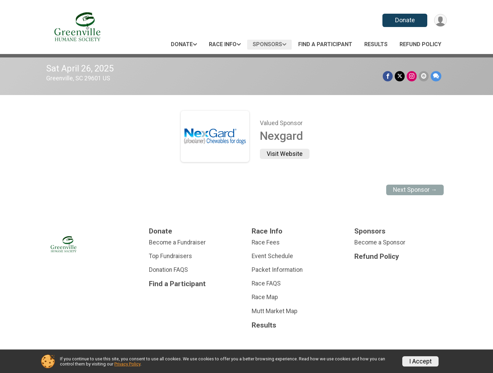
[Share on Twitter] (400, 76)
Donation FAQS (168, 269)
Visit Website (285, 153)
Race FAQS (266, 283)
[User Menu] (440, 20)
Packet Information (277, 269)
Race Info (223, 44)
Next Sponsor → (415, 189)
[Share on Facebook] (388, 76)
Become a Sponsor (379, 242)
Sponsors (267, 44)
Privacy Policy (127, 364)
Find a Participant (325, 44)
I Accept (420, 361)
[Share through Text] (436, 76)
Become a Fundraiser (177, 242)
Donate (405, 20)
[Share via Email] (424, 76)
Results (376, 44)
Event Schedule (272, 256)
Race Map (265, 297)
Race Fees (266, 242)
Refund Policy (420, 44)
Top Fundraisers (170, 256)
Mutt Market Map (275, 311)
